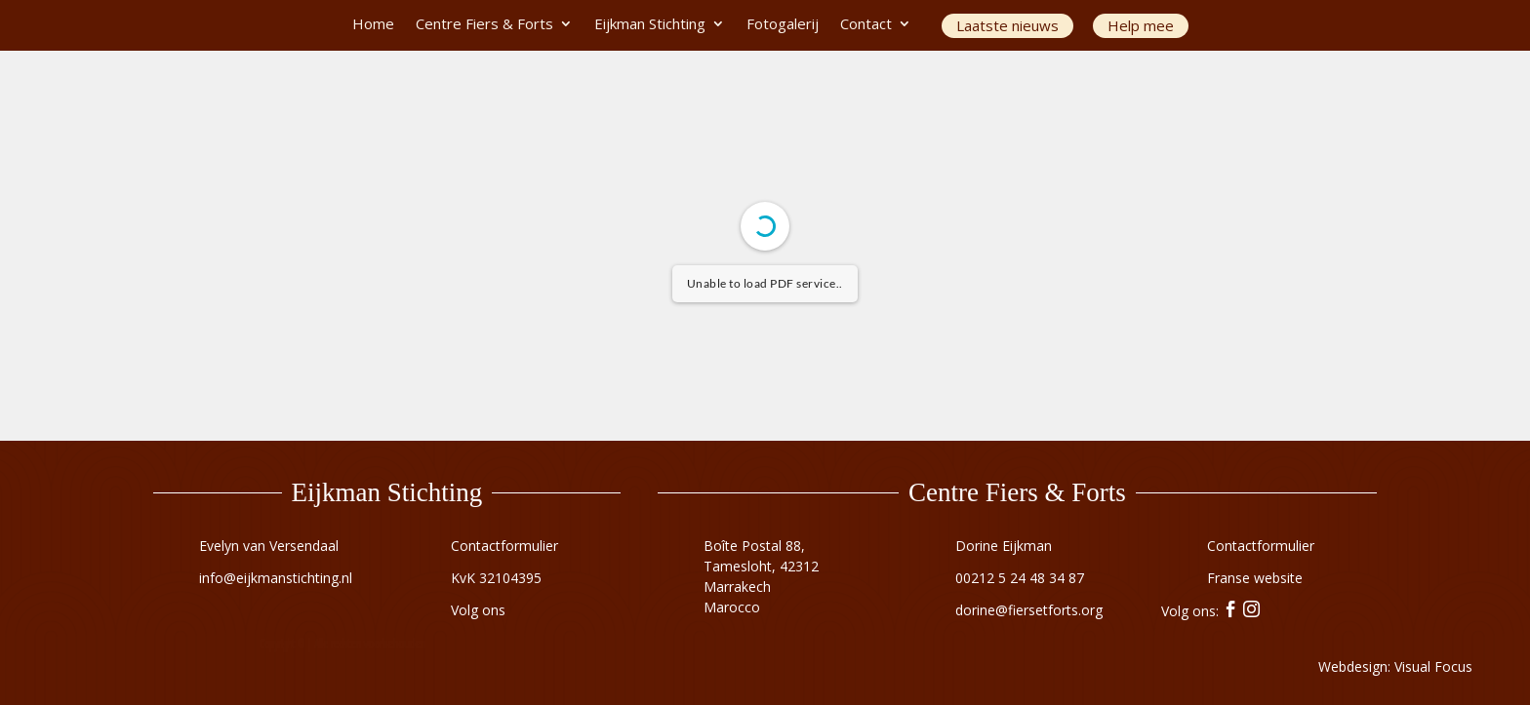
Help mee (1140, 25)
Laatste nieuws (1007, 25)
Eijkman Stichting (649, 25)
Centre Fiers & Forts (484, 25)
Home (373, 25)
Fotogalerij (782, 25)
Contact (866, 25)
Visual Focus (1433, 666)
